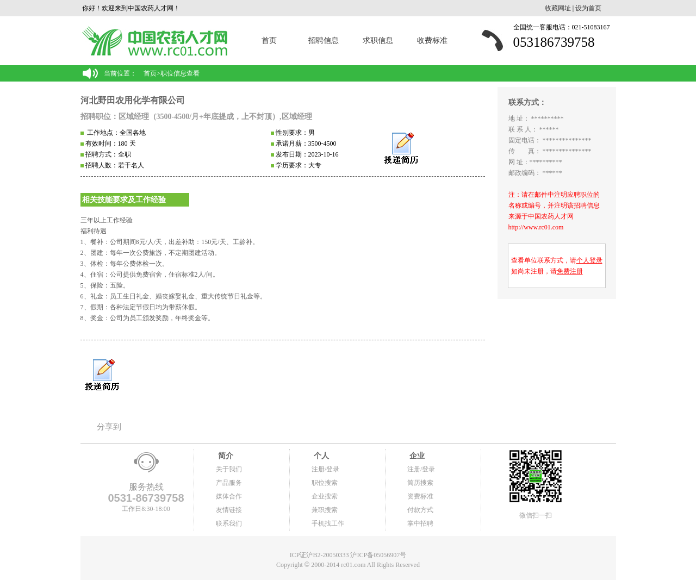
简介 (224, 456)
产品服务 (229, 483)
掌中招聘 (420, 523)
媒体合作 (229, 496)
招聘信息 (323, 40)
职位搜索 (325, 483)
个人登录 (589, 260)
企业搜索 (325, 496)
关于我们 (229, 469)
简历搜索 (420, 483)
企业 (416, 456)
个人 (320, 456)
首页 (269, 40)
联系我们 (229, 523)
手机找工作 (328, 523)
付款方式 (420, 510)
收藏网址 (558, 8)
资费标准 (420, 496)
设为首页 (588, 8)
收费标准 (432, 40)
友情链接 (229, 510)
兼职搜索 (325, 510)
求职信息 (378, 40)
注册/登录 (325, 469)
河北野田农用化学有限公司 (132, 100)
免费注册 (570, 271)
